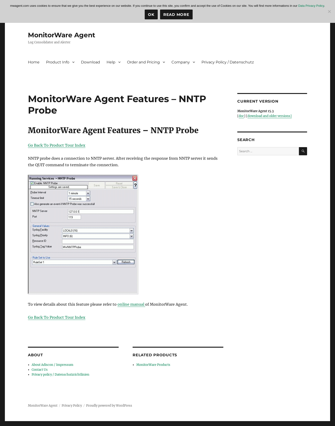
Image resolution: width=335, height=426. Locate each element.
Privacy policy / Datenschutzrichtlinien (60, 375)
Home (34, 62)
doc (241, 116)
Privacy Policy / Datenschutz (227, 62)
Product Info (57, 62)
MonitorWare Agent (61, 35)
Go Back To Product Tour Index (56, 145)
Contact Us (40, 370)
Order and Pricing (143, 62)
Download (90, 62)
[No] (329, 11)
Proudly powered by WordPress (109, 406)
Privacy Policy (72, 406)
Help (111, 62)
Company (180, 62)
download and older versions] (270, 116)
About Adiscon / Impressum (52, 365)
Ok (151, 14)
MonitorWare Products (153, 365)
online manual (131, 304)
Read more (176, 14)
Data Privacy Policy (311, 5)
